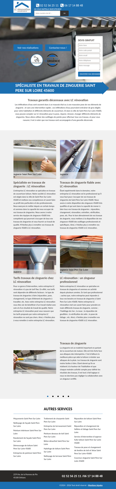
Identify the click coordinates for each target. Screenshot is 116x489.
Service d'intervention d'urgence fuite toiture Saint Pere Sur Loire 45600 (87, 439)
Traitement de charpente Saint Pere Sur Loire (56, 420)
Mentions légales (95, 485)
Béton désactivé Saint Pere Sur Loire (56, 442)
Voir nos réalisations (28, 47)
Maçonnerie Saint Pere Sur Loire (26, 418)
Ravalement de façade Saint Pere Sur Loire (27, 439)
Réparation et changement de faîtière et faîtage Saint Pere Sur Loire (87, 429)
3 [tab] (58, 396)
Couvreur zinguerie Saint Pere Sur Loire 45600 (88, 459)
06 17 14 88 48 (71, 5)
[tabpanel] (58, 362)
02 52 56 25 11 (47, 5)
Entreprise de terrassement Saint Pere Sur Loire (57, 427)
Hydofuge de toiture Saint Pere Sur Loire (57, 450)
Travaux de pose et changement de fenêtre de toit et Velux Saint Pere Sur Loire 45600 (87, 450)
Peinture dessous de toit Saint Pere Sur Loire (56, 435)
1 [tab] (47, 396)
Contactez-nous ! (58, 47)
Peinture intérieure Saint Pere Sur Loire (27, 432)
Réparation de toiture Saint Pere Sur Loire (87, 420)
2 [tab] (53, 396)
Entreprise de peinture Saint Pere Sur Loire (27, 454)
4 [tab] (63, 396)
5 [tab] (68, 396)
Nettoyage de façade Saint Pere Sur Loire (26, 424)
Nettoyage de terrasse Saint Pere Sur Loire (57, 457)
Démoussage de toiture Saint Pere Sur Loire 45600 (25, 447)
